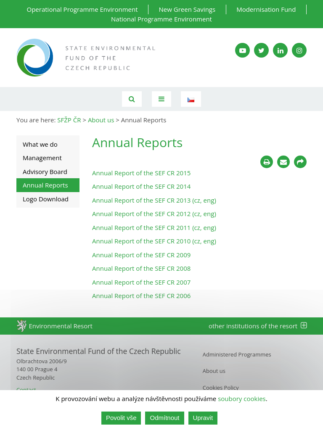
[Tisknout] (266, 162)
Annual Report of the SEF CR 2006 (141, 295)
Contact (26, 389)
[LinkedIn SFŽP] (280, 50)
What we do (40, 144)
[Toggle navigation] (161, 99)
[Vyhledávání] (132, 99)
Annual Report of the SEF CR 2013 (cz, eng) (154, 200)
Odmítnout (164, 417)
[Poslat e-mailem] (283, 162)
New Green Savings (187, 9)
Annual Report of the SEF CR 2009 (141, 255)
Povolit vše (121, 417)
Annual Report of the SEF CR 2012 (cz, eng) (154, 213)
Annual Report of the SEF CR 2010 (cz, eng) (154, 241)
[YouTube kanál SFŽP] (242, 50)
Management (42, 157)
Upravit (203, 417)
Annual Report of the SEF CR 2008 (141, 268)
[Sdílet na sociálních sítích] (300, 162)
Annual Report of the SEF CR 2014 (141, 186)
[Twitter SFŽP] (261, 50)
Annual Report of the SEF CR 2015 (141, 173)
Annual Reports (45, 185)
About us (214, 371)
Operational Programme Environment (82, 9)
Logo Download (46, 199)
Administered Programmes (237, 354)
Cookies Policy (221, 387)
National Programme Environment (161, 19)
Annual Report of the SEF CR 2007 (141, 282)
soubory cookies (242, 398)
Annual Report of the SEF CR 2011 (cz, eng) (154, 227)
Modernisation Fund (266, 9)
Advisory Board (45, 171)
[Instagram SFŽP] (299, 50)
